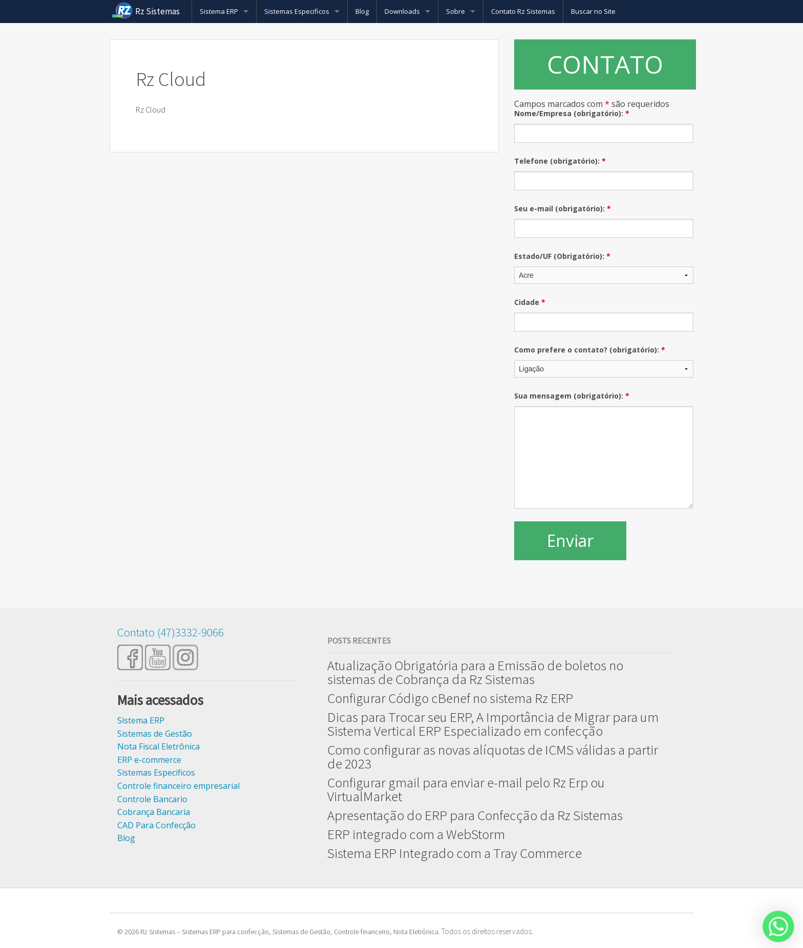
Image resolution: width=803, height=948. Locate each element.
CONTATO (605, 64)
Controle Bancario (152, 799)
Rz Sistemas (157, 11)
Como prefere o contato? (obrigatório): (589, 350)
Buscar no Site (593, 11)
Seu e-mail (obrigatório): (562, 208)
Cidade (529, 302)
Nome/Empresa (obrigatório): (571, 113)
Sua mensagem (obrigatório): (571, 396)
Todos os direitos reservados (486, 931)
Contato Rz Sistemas (523, 11)
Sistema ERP (219, 11)
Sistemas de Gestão (154, 733)
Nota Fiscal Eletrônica (158, 746)
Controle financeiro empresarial (178, 785)
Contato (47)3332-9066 (170, 632)
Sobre (455, 11)
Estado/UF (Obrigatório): (562, 256)
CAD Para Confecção (156, 825)
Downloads (402, 11)
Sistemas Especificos (296, 11)
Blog (362, 11)
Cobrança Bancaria (153, 812)
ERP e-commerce (149, 759)
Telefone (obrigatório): (560, 161)
